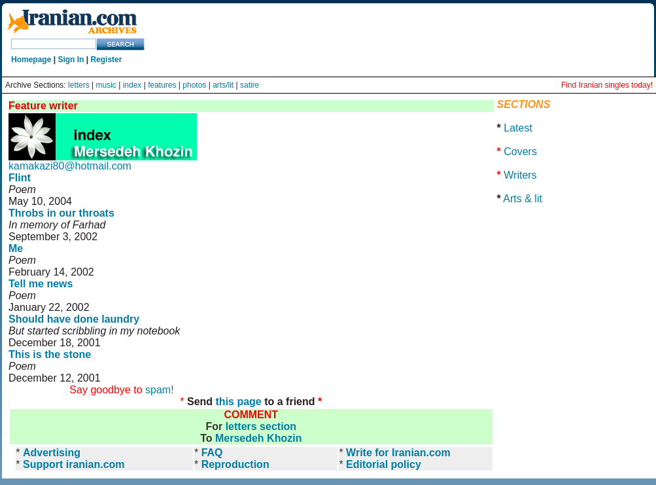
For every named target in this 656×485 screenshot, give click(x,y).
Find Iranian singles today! (607, 85)
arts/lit (223, 85)
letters (79, 85)
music (106, 85)
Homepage (31, 59)
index (132, 85)
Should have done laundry (74, 319)
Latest (518, 128)
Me (16, 248)
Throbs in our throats (61, 213)
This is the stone (50, 354)
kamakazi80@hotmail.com (70, 165)
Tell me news (41, 283)
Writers (520, 175)
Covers (520, 151)
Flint (20, 177)
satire (249, 85)
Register (106, 59)
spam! (159, 389)
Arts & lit (522, 198)
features (162, 85)
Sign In (71, 59)
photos (194, 85)
